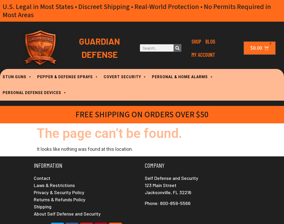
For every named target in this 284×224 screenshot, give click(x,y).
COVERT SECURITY (125, 77)
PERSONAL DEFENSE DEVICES (35, 92)
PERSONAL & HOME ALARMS (182, 77)
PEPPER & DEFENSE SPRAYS (67, 77)
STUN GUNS (17, 77)
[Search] (177, 48)
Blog (210, 41)
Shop (196, 41)
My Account (203, 55)
